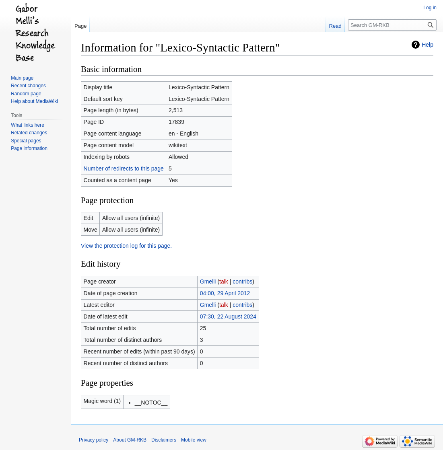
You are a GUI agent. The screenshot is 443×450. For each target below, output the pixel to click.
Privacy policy (93, 440)
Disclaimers (163, 440)
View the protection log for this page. (126, 245)
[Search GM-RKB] (392, 25)
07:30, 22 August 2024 (228, 316)
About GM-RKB (129, 440)
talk (223, 281)
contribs (242, 281)
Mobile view (193, 440)
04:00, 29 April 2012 (225, 293)
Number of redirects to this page (124, 168)
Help (427, 44)
